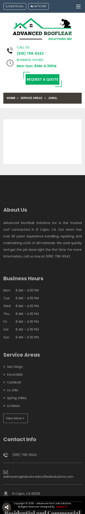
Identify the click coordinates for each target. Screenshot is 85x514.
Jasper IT (59, 506)
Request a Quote (42, 79)
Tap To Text (38, 6)
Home (11, 98)
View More (15, 430)
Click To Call (15, 6)
